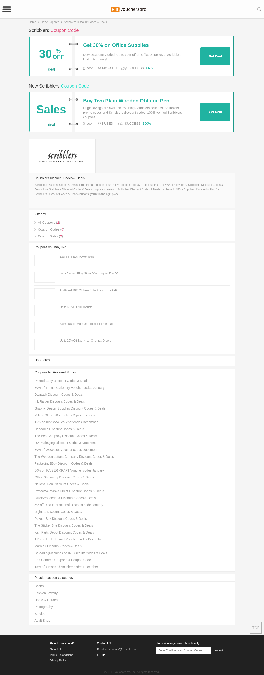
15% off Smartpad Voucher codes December (66, 567)
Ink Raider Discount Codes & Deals (59, 401)
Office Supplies (50, 22)
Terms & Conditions (61, 655)
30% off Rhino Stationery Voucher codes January (69, 388)
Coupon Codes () (51, 229)
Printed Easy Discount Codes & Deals (61, 381)
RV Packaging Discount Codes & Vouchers (65, 443)
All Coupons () (49, 222)
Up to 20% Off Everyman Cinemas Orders (85, 340)
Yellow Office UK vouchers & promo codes (64, 415)
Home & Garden (46, 600)
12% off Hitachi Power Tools (77, 256)
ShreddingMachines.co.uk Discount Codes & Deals (70, 553)
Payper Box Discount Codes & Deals (60, 518)
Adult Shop (42, 620)
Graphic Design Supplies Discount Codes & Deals (70, 408)
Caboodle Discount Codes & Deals (59, 429)
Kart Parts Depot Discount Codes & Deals (64, 532)
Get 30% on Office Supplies (116, 45)
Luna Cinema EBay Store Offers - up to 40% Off (89, 273)
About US (55, 649)
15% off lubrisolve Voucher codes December (66, 422)
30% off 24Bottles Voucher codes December (65, 450)
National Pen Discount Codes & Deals (61, 484)
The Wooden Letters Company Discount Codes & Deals (74, 456)
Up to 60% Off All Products (76, 307)
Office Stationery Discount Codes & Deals (64, 477)
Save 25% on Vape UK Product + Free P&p (86, 323)
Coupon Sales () (50, 236)
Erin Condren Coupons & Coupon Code (62, 560)
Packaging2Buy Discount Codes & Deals (63, 463)
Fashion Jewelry (46, 593)
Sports (39, 586)
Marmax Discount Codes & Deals (58, 546)
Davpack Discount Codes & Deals (58, 394)
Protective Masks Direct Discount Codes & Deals (69, 491)
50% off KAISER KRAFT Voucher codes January (69, 470)
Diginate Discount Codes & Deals (58, 512)
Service (39, 614)
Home (32, 22)
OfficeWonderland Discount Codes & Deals (65, 498)
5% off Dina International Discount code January (68, 505)
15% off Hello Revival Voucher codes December (68, 539)
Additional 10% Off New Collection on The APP (88, 290)
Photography (43, 607)
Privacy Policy (58, 660)
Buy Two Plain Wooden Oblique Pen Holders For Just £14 (126, 100)
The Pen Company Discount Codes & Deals (65, 436)
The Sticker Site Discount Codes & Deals (63, 525)
